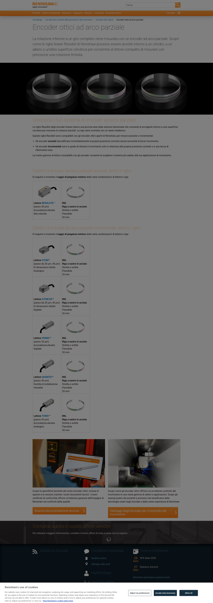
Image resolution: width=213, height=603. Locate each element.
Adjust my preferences (140, 599)
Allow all (188, 599)
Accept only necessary (165, 599)
